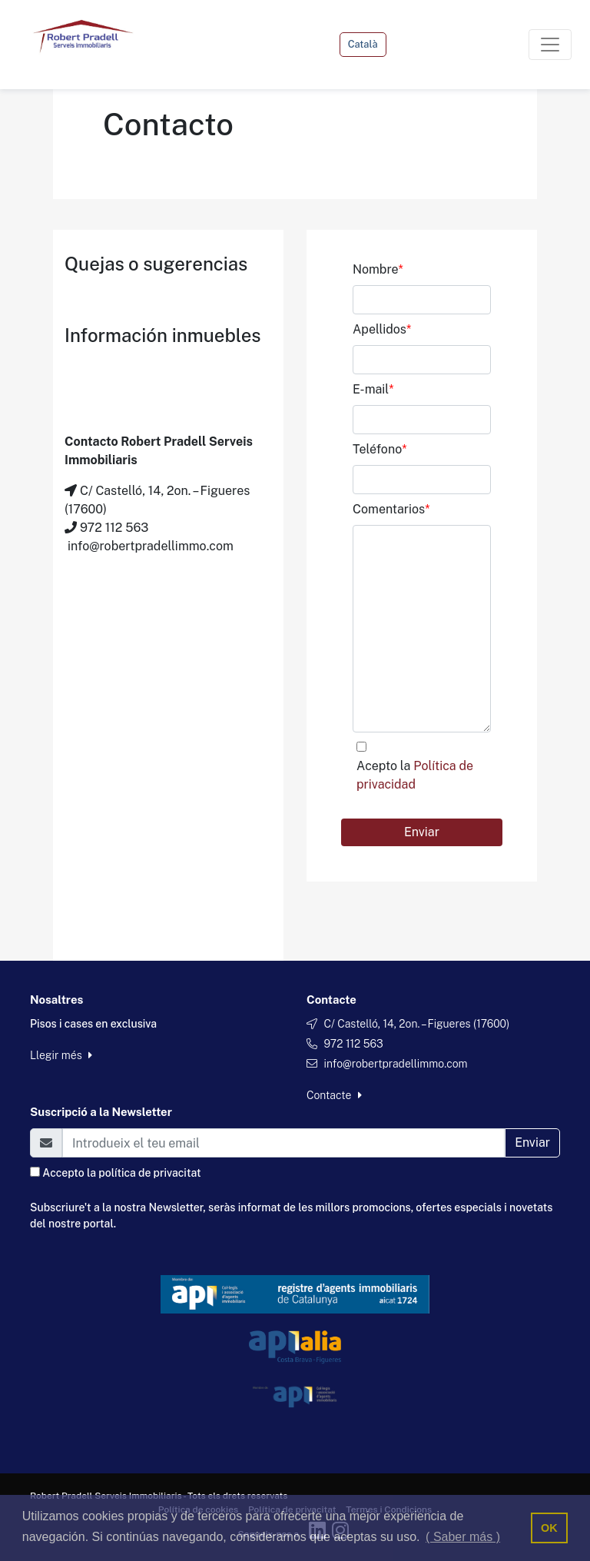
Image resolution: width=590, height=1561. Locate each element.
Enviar (421, 832)
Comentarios (391, 509)
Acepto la (414, 775)
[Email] (283, 1142)
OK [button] (549, 1528)
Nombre (378, 269)
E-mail (373, 389)
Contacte (334, 1095)
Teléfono (380, 449)
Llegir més (61, 1055)
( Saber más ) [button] (463, 1536)
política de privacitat (149, 1173)
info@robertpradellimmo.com (395, 1064)
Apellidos (382, 329)
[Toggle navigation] (550, 44)
